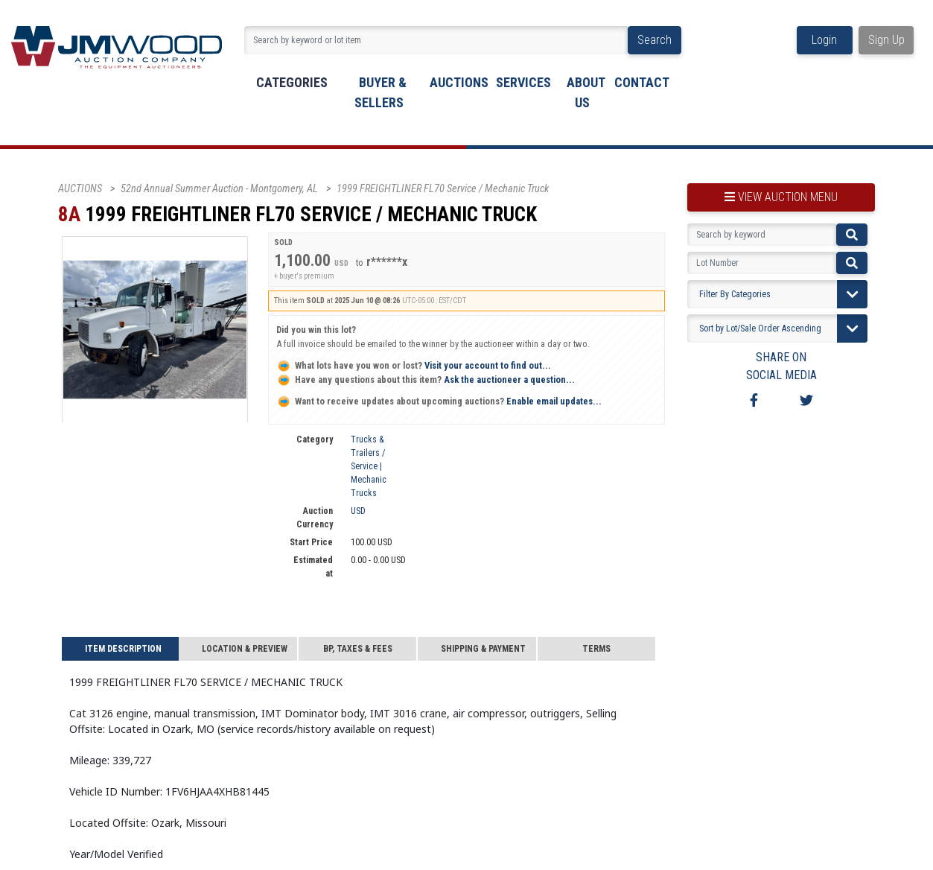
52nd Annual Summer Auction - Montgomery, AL (219, 188)
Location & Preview (244, 649)
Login (824, 40)
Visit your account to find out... (413, 365)
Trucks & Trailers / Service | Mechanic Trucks (368, 466)
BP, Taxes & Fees (357, 649)
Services (523, 82)
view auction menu (781, 197)
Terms (596, 649)
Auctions (459, 82)
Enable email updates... (439, 401)
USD (358, 511)
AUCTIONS (80, 188)
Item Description (123, 649)
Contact (641, 82)
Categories (292, 82)
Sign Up (886, 40)
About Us (586, 92)
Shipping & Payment (483, 649)
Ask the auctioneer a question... (425, 379)
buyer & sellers (380, 92)
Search (654, 40)
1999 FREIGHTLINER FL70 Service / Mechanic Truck (443, 188)
